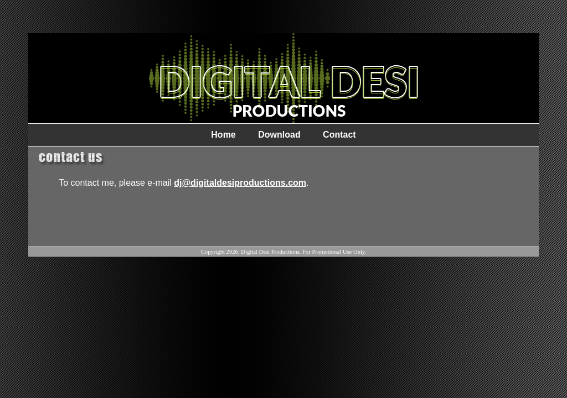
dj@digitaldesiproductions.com (240, 182)
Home (223, 134)
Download (279, 134)
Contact (339, 134)
